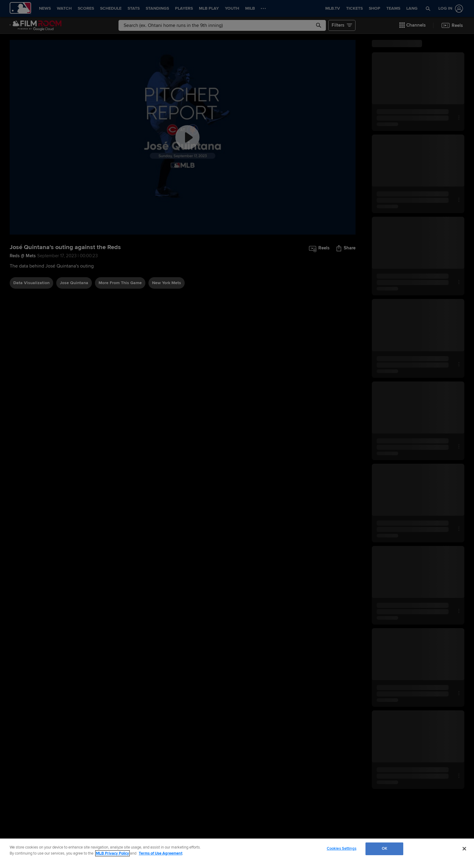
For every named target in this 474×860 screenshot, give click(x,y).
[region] (237, 849)
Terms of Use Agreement (160, 853)
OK (384, 848)
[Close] (464, 848)
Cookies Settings (341, 848)
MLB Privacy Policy (112, 853)
